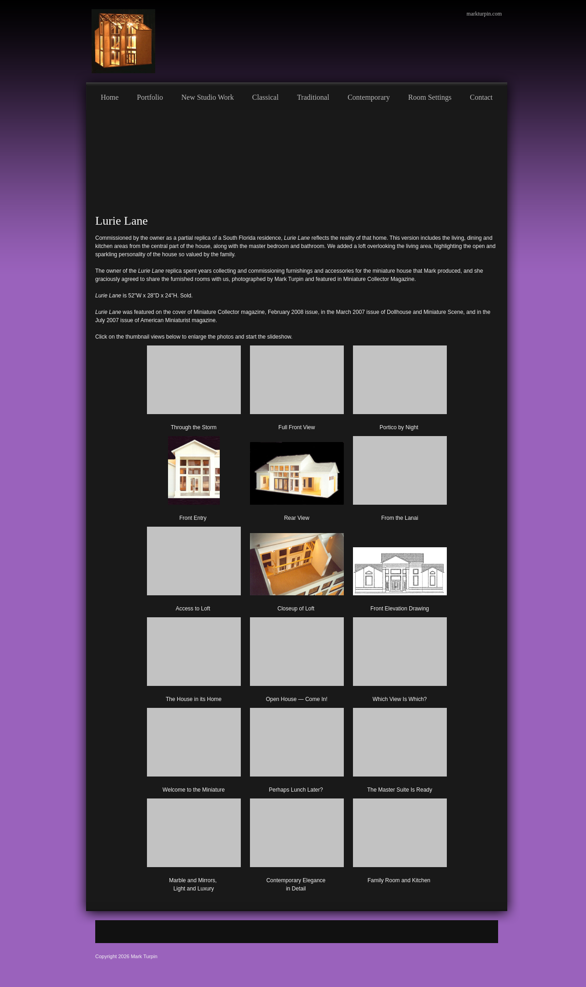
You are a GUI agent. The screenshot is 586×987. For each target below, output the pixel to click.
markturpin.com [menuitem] (484, 14)
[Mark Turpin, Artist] (123, 41)
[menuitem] (110, 96)
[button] (193, 386)
